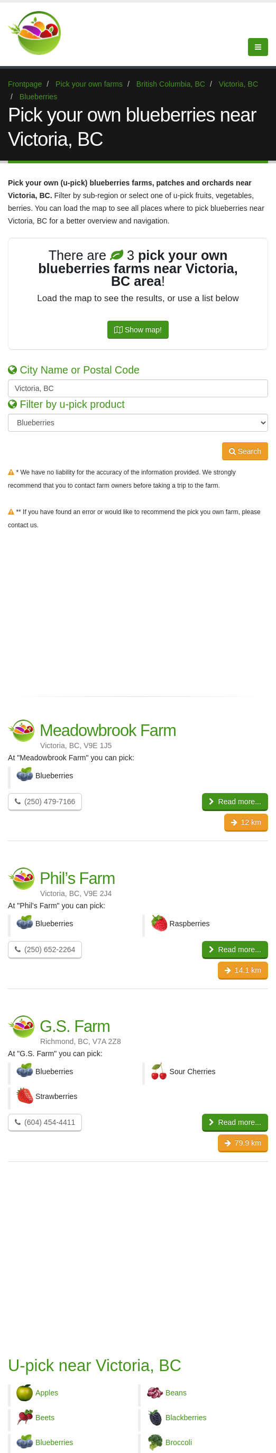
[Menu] (258, 47)
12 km (246, 822)
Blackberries (186, 1417)
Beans (176, 1393)
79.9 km (243, 1143)
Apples (46, 1393)
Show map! (138, 329)
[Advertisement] (138, 611)
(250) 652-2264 (45, 949)
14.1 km (243, 970)
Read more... (235, 801)
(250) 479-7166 (45, 801)
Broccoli (178, 1442)
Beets (44, 1417)
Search (245, 451)
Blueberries (54, 1442)
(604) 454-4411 (45, 1122)
